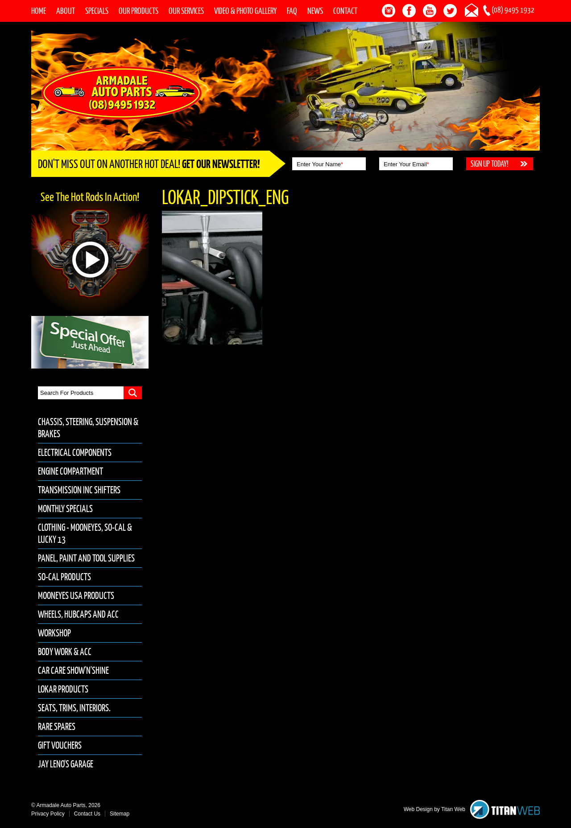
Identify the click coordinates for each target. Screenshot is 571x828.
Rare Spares (56, 727)
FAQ (292, 10)
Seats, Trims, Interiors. (74, 708)
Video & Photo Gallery (245, 10)
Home (38, 10)
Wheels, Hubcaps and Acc (78, 614)
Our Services (186, 10)
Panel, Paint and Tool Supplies (86, 558)
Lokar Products (63, 689)
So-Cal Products (64, 577)
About (65, 10)
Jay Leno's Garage (65, 764)
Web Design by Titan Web (434, 809)
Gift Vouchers (60, 745)
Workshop (54, 633)
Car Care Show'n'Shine (73, 670)
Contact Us (87, 814)
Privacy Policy (48, 814)
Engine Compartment (70, 471)
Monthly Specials (65, 509)
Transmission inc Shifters (79, 490)
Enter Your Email (406, 164)
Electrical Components (75, 453)
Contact (345, 10)
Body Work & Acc (64, 652)
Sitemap (119, 814)
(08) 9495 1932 (513, 10)
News (315, 10)
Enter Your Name (320, 164)
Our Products (138, 10)
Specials (96, 10)
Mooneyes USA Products (76, 596)
